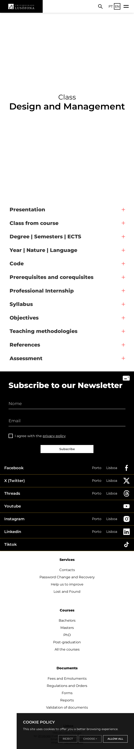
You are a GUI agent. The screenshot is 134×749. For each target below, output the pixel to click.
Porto (96, 468)
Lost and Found (67, 592)
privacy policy (54, 436)
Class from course (34, 223)
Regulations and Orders (67, 686)
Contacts (67, 570)
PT (111, 6)
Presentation (27, 209)
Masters (67, 628)
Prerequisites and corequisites (51, 277)
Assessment (26, 358)
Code (17, 263)
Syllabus (21, 304)
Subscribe (67, 449)
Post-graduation (67, 642)
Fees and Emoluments (67, 679)
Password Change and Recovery (67, 577)
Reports (67, 700)
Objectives (24, 318)
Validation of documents (67, 707)
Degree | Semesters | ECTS (45, 236)
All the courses (67, 649)
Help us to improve (67, 584)
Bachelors (67, 620)
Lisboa (111, 468)
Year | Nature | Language (43, 250)
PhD (67, 635)
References (25, 345)
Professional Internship (42, 291)
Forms (67, 693)
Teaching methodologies (43, 331)
